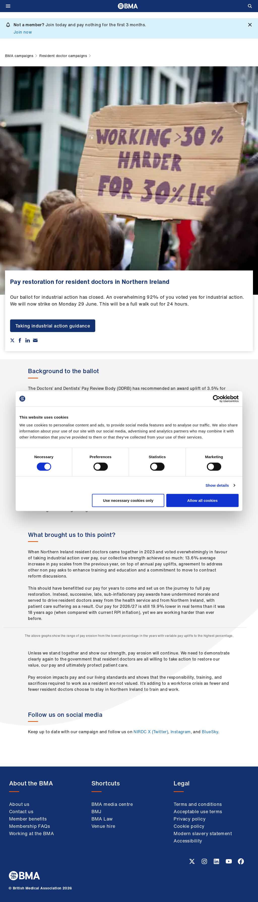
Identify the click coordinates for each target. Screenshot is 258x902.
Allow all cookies (202, 500)
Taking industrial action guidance (52, 325)
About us (19, 804)
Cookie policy (189, 826)
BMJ (96, 811)
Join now (23, 32)
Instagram (181, 732)
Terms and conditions (198, 804)
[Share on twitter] (12, 340)
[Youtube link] (229, 863)
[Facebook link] (241, 863)
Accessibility (188, 840)
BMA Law (102, 818)
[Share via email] (35, 340)
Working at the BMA (31, 833)
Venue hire (103, 826)
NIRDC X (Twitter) (151, 732)
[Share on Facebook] (20, 340)
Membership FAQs (29, 826)
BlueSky (210, 732)
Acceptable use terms (198, 811)
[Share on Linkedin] (27, 340)
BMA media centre (112, 804)
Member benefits (28, 818)
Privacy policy (190, 818)
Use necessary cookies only (128, 500)
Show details (217, 485)
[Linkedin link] (216, 863)
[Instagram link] (204, 863)
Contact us (21, 811)
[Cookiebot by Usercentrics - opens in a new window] (217, 398)
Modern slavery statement (203, 833)
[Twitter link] (192, 863)
